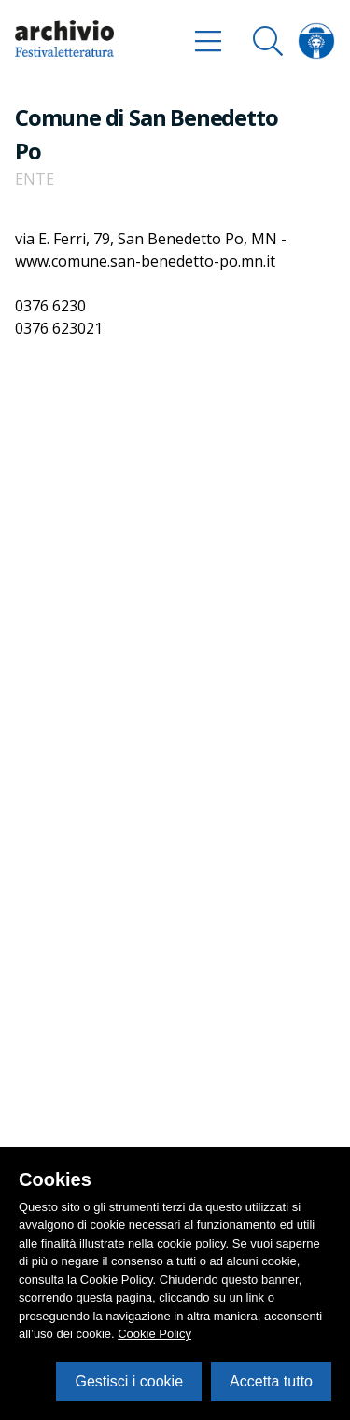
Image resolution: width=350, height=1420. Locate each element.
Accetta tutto (271, 1381)
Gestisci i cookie (129, 1381)
